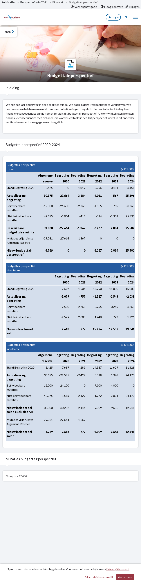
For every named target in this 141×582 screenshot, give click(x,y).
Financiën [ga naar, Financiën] (58, 2)
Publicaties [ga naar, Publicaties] (8, 2)
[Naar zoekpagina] (126, 17)
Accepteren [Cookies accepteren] (125, 577)
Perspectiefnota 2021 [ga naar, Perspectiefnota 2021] (34, 2)
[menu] (135, 17)
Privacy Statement (117, 569)
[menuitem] (84, 6)
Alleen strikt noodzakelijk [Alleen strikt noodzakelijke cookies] (99, 577)
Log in (113, 17)
